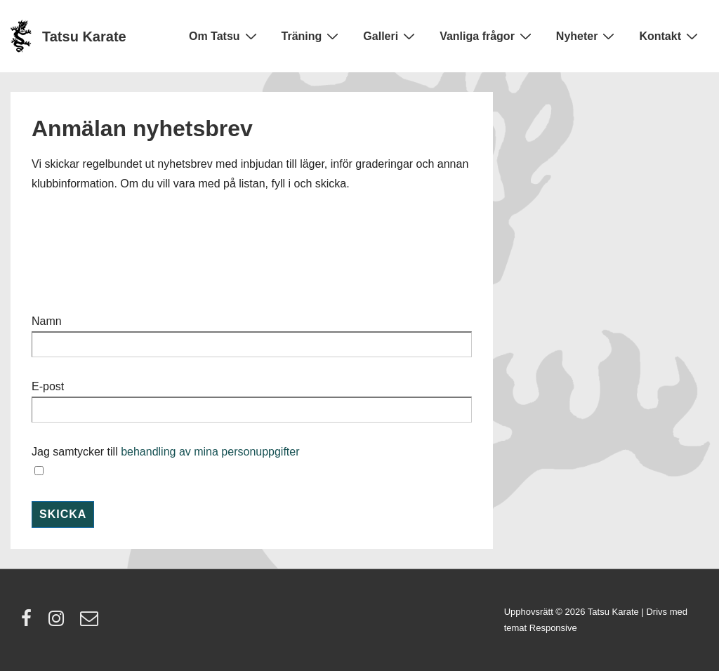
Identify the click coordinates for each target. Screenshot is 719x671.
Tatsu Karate (84, 36)
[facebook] (29, 623)
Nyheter (587, 36)
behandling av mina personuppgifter (210, 452)
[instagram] (59, 623)
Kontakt (670, 36)
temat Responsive (540, 628)
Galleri (390, 36)
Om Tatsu (224, 36)
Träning (312, 36)
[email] (91, 623)
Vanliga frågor (487, 36)
